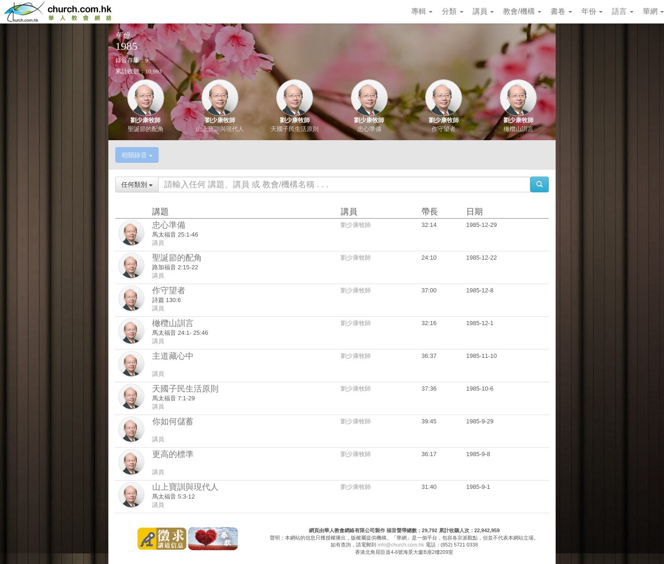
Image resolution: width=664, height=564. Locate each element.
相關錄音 (137, 155)
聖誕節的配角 (146, 128)
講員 (483, 11)
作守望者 (444, 128)
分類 (452, 11)
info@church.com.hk (401, 544)
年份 (592, 11)
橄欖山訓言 (519, 128)
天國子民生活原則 (295, 128)
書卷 (561, 11)
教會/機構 (522, 11)
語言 (622, 11)
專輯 (422, 11)
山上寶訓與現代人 (220, 128)
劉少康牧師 (145, 120)
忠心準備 (369, 128)
